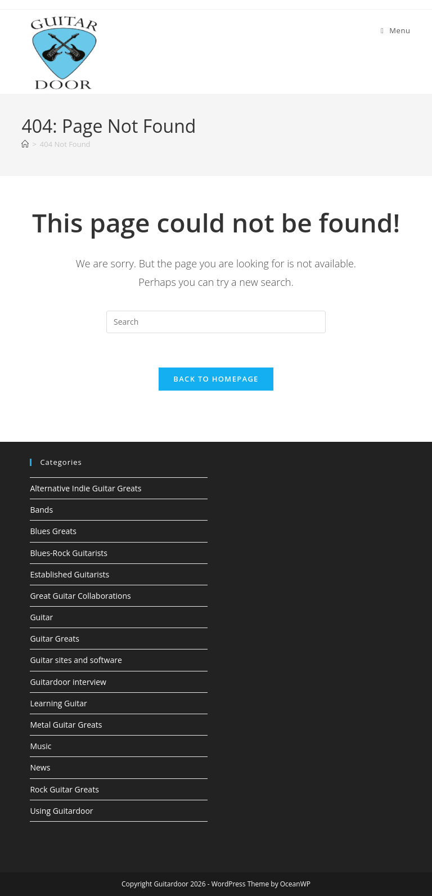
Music (40, 746)
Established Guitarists (69, 574)
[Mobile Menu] (396, 30)
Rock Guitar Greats (64, 789)
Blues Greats (53, 531)
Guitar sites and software (76, 660)
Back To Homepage (215, 379)
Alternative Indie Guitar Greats (85, 488)
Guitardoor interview (68, 682)
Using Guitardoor (61, 810)
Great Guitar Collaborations (80, 595)
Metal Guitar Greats (66, 724)
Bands (41, 509)
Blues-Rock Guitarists (68, 553)
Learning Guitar (58, 703)
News (40, 767)
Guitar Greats (54, 638)
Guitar (41, 617)
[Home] (25, 144)
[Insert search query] (216, 322)
